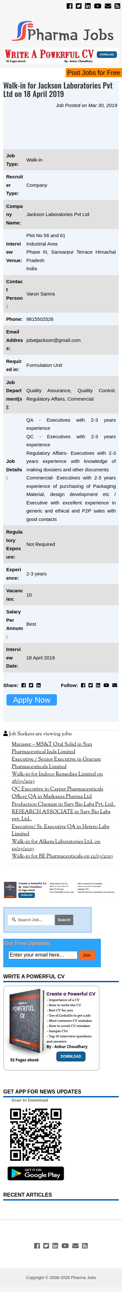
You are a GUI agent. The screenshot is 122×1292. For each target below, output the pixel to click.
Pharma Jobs (83, 1277)
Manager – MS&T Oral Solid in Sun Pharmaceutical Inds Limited (52, 748)
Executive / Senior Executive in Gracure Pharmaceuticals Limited (56, 763)
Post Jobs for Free (93, 72)
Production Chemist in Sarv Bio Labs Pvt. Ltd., (63, 804)
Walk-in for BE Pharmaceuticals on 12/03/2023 (62, 856)
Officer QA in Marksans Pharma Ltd (52, 796)
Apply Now (31, 699)
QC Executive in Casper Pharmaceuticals (57, 789)
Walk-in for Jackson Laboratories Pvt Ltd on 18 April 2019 (58, 89)
